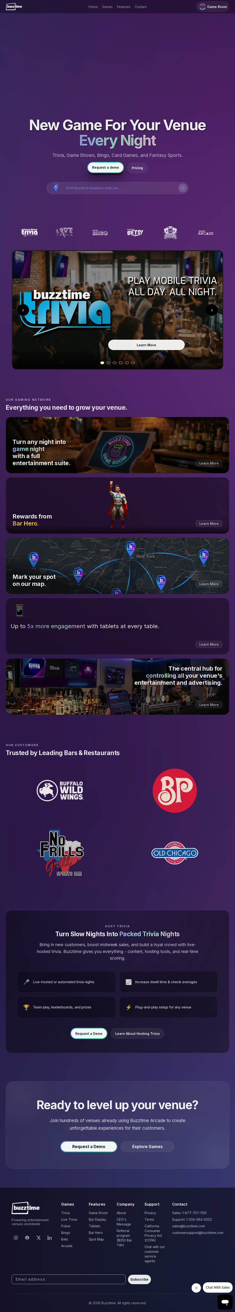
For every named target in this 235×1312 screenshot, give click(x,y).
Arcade (67, 1246)
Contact (141, 7)
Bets (64, 1239)
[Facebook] (27, 1237)
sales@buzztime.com (188, 1226)
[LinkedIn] (50, 1237)
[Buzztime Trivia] (29, 232)
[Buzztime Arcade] (205, 232)
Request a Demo (89, 1036)
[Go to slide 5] (127, 362)
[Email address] (69, 1279)
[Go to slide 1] (102, 362)
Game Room (212, 7)
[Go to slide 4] (121, 362)
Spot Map (96, 1239)
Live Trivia (69, 1219)
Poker (66, 1226)
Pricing (137, 168)
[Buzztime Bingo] (99, 232)
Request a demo (105, 167)
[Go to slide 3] (114, 362)
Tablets (94, 1226)
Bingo (65, 1233)
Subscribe (139, 1279)
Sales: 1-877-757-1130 (189, 1213)
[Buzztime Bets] (135, 232)
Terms (149, 1219)
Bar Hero (96, 1233)
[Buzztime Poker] (170, 232)
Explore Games (147, 1149)
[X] (38, 1237)
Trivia (65, 1213)
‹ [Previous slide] (23, 310)
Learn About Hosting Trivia (137, 1036)
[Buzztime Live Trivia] (64, 232)
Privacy (150, 1213)
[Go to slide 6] (133, 362)
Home (93, 7)
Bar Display (97, 1219)
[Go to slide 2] (108, 362)
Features (123, 7)
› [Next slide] (212, 310)
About (121, 1213)
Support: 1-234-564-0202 (192, 1219)
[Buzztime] (14, 6)
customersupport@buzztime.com (197, 1233)
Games (107, 7)
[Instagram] (16, 1237)
